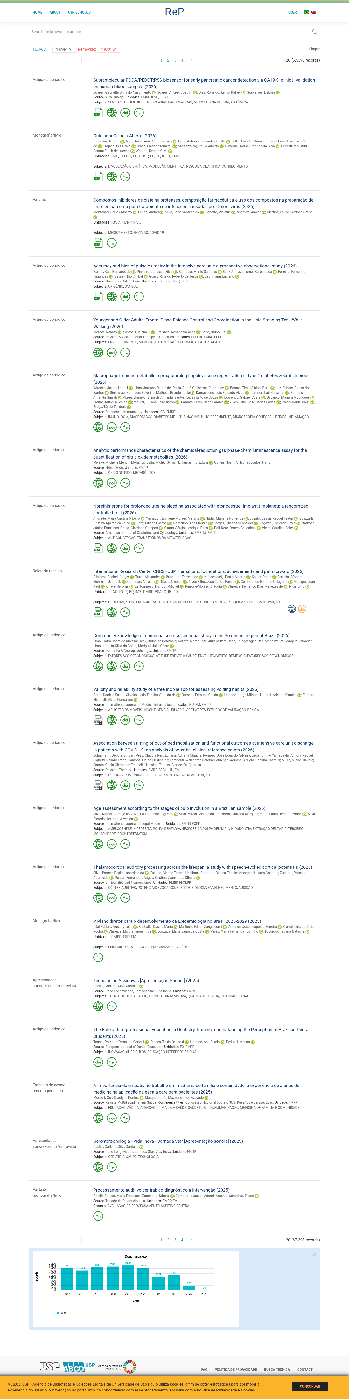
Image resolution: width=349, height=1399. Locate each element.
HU (191, 705)
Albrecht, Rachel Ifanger (111, 577)
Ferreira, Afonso (289, 577)
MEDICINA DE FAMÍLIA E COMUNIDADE (270, 1108)
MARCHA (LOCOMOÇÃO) (158, 342)
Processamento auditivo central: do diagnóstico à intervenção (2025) (161, 1190)
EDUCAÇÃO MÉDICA (123, 1108)
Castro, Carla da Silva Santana (115, 986)
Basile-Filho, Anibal (128, 276)
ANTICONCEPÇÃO (121, 538)
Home (37, 12)
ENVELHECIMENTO (122, 342)
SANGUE (131, 286)
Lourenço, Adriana (228, 760)
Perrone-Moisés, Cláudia (203, 586)
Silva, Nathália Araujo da (111, 814)
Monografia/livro (47, 135)
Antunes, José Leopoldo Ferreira (252, 927)
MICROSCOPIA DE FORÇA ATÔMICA (221, 102)
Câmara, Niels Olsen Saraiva (202, 402)
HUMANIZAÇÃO (226, 1108)
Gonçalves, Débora (261, 92)
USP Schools (79, 12)
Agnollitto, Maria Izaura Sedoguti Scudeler (280, 641)
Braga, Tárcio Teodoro (109, 407)
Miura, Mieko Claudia (297, 760)
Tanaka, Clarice (170, 765)
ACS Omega (114, 97)
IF (163, 156)
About (55, 12)
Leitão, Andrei (148, 212)
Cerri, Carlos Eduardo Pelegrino (264, 582)
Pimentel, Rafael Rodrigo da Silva (250, 146)
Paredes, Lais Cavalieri (267, 393)
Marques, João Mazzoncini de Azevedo (174, 1098)
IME (114, 156)
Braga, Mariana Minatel (154, 146)
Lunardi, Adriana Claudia (278, 695)
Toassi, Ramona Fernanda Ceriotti (118, 1042)
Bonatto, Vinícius (217, 212)
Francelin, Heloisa (144, 765)
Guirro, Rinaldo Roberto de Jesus (173, 276)
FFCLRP (163, 281)
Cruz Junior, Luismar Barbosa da (247, 272)
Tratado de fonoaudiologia (125, 1201)
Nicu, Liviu (297, 586)
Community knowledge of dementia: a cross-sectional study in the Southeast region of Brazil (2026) (191, 635)
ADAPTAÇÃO (210, 342)
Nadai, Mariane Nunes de (224, 518)
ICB (162, 412)
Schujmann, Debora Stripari (113, 755)
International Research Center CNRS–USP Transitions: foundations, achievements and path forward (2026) (198, 571)
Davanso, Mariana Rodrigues (288, 397)
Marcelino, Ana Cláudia (190, 523)
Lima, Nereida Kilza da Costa (114, 646)
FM (197, 705)
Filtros (39, 49)
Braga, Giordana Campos (139, 528)
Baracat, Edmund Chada (200, 695)
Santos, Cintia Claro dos (111, 765)
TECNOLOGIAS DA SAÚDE (127, 996)
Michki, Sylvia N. (168, 462)
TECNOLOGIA (148, 1157)
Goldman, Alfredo (106, 141)
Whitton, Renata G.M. (151, 151)
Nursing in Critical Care (122, 281)
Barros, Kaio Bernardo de (112, 272)
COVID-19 (157, 232)
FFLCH (125, 156)
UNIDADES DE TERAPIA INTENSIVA (158, 775)
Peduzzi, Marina (238, 1042)
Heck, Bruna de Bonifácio (157, 641)
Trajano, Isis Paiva (116, 146)
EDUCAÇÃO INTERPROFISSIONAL (172, 1052)
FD (175, 591)
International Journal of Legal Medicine (134, 824)
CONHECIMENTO (235, 166)
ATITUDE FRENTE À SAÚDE (176, 656)
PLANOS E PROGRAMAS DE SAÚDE (161, 947)
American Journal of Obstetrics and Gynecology (141, 533)
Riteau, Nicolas (171, 582)
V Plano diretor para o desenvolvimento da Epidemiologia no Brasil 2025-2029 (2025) (177, 921)
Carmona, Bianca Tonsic (218, 873)
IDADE (111, 834)
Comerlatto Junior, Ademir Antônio (201, 1196)
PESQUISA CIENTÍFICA (203, 166)
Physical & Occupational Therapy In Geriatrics (139, 337)
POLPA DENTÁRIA (166, 829)
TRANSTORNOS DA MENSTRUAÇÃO (164, 538)
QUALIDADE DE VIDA (203, 996)
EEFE (218, 337)
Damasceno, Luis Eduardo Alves (220, 393)
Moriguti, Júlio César (153, 646)
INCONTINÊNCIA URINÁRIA (164, 710)
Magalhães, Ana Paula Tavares (149, 141)
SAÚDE (131, 1157)
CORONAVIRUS (119, 775)
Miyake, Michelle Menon (111, 462)
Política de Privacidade (236, 1370)
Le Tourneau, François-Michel (157, 586)
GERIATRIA (116, 1157)
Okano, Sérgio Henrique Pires (186, 528)
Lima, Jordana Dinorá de (152, 388)
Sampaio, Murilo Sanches (198, 272)
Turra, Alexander (147, 577)
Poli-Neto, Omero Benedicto (235, 528)
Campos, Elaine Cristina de (148, 760)
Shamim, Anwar (249, 212)
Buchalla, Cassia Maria (156, 927)
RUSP (143, 156)
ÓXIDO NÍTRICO (120, 473)
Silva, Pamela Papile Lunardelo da (118, 873)
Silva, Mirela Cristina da (196, 814)
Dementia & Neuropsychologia (128, 651)
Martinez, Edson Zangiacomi (200, 927)
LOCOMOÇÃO (188, 342)
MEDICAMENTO (120, 232)
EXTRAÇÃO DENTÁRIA (270, 829)
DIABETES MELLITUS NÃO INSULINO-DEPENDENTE (192, 417)
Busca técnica (277, 1370)
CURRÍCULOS (136, 1052)
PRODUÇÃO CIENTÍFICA (166, 166)
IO (121, 591)
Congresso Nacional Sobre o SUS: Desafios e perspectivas (229, 1102)
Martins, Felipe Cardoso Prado (289, 212)
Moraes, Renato (105, 332)
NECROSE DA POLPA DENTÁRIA (206, 829)
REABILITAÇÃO (198, 775)
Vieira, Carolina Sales (277, 528)
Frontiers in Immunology (123, 412)
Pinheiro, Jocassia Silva (154, 272)
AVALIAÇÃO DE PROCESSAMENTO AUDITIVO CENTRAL (149, 1206)
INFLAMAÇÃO (298, 417)
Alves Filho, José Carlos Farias (252, 402)
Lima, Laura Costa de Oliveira (115, 641)
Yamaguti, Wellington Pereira (191, 760)
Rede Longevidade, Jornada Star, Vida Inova (138, 991)
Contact (305, 1370)
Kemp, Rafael (231, 92)
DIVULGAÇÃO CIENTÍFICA (127, 166)
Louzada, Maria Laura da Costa (181, 931)
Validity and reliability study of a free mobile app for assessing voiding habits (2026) (176, 689)
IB (168, 156)
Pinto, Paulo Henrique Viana (281, 814)
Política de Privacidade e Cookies (226, 1390)
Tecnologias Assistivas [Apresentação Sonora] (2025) (146, 980)
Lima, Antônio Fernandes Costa (201, 141)
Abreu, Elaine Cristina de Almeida (148, 397)
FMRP (145, 97)
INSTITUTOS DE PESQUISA (178, 602)
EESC (164, 97)
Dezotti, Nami (188, 641)
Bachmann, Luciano (219, 276)
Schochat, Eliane (241, 1196)
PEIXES (280, 417)
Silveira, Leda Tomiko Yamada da (150, 695)
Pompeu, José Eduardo (220, 755)
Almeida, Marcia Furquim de (130, 931)
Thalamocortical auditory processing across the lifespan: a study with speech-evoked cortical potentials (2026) (202, 867)
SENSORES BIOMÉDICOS (127, 102)
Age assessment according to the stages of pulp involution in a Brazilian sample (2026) (179, 808)
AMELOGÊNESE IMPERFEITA (129, 829)
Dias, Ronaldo (209, 92)
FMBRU (200, 533)
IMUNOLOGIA (118, 417)
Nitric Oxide (114, 467)
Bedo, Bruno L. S (214, 332)
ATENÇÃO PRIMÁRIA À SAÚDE (163, 1108)
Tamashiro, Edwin (194, 462)
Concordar (310, 1386)
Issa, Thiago (238, 641)
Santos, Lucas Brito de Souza (196, 397)
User (292, 12)
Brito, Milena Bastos (151, 523)
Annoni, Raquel (301, 755)
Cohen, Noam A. (226, 462)
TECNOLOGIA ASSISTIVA (167, 996)
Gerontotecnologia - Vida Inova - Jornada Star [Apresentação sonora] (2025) (168, 1141)
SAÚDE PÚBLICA (200, 1108)
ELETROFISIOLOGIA (191, 888)
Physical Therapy (118, 770)
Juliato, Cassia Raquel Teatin (271, 518)
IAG (114, 591)
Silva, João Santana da (182, 212)
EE (135, 156)
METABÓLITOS (144, 473)
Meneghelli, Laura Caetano (258, 873)
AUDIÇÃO (245, 888)
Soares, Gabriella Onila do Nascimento (122, 92)
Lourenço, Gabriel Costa (242, 397)
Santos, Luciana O (136, 332)
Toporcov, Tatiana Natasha (284, 931)
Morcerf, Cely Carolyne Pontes (116, 1098)
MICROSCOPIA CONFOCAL (253, 417)
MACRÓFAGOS (141, 417)
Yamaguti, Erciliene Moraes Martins (172, 518)
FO (158, 156)
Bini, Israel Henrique (125, 393)
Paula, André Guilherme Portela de (198, 388)
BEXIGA (253, 710)
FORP (196, 824)
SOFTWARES (196, 710)
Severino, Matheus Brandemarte (166, 393)
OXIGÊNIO (115, 286)
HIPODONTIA (241, 829)
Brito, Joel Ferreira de (182, 577)
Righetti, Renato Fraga (109, 760)
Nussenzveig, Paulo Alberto (198, 146)
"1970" (109, 49)
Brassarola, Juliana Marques (236, 814)
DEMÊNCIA (237, 656)
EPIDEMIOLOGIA (120, 947)
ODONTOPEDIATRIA (132, 834)
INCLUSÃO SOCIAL (235, 996)
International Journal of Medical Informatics (138, 705)
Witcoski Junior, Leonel (110, 388)
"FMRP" (64, 49)
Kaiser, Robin (261, 577)
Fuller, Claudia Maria (246, 141)
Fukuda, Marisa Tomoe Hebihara (174, 873)
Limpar (314, 49)
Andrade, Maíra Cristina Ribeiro (116, 518)
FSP (126, 936)
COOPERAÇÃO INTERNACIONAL (132, 602)
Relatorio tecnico (47, 571)
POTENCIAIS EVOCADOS (156, 888)
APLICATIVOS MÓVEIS (125, 710)
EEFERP (197, 337)
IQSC (115, 222)
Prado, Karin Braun (295, 402)
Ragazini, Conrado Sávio (277, 523)
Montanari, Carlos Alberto (112, 212)
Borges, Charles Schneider (233, 523)
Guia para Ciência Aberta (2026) (125, 135)
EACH (163, 770)
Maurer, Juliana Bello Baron (154, 402)
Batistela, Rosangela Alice (175, 332)
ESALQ (160, 591)
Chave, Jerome (117, 586)
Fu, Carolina (192, 765)
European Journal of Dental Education (133, 1047)
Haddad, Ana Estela (205, 1042)
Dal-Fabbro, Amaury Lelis (113, 927)
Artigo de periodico (49, 79)
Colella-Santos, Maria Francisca (117, 1196)
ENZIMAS (140, 232)
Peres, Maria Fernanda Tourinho (234, 931)
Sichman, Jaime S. (107, 582)
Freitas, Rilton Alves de (110, 402)
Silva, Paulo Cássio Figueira (152, 814)
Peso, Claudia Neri (149, 755)
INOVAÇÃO (271, 602)
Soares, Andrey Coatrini (174, 92)
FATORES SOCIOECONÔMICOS (131, 656)
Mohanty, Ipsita (142, 462)
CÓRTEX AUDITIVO (122, 888)
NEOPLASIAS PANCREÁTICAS (169, 102)
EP (152, 156)
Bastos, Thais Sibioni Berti (250, 388)
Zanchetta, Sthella (181, 878)
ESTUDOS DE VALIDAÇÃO (226, 710)
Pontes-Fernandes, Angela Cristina (141, 878)
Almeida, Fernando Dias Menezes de (255, 586)
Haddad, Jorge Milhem (241, 695)
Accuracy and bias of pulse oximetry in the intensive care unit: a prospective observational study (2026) (195, 265)
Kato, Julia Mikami (213, 641)
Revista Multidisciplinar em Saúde (130, 1102)
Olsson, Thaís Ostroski (167, 1042)
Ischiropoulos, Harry (255, 462)
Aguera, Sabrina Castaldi (261, 760)
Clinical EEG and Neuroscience (128, 882)
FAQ (204, 1370)
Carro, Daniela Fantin (109, 695)
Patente (39, 199)
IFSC (154, 97)
